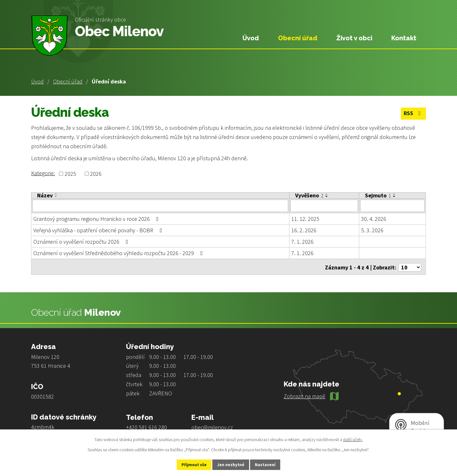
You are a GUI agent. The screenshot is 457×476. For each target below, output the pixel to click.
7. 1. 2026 (302, 241)
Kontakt (403, 38)
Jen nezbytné (231, 464)
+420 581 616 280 (146, 425)
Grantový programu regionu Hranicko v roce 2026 (97, 218)
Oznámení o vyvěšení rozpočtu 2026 (82, 241)
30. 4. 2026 (373, 218)
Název (45, 195)
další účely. (353, 439)
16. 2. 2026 (303, 230)
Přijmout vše (190, 464)
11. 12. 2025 (305, 218)
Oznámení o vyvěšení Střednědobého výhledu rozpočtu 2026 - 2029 (119, 252)
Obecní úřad (68, 81)
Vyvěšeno (309, 195)
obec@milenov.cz (212, 425)
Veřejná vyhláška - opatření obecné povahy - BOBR (99, 230)
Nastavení (270, 464)
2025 (70, 173)
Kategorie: (43, 173)
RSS (413, 114)
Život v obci (354, 38)
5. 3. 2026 (372, 230)
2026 (96, 173)
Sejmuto (378, 195)
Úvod (37, 81)
